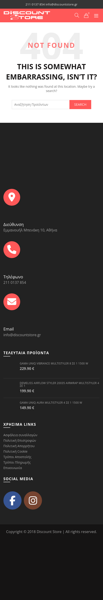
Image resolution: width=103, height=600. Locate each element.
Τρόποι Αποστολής (17, 457)
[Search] (77, 15)
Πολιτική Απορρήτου (18, 446)
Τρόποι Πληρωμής (17, 462)
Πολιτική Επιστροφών (19, 440)
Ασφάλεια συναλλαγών (20, 435)
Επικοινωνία (12, 468)
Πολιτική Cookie (15, 451)
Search (80, 104)
